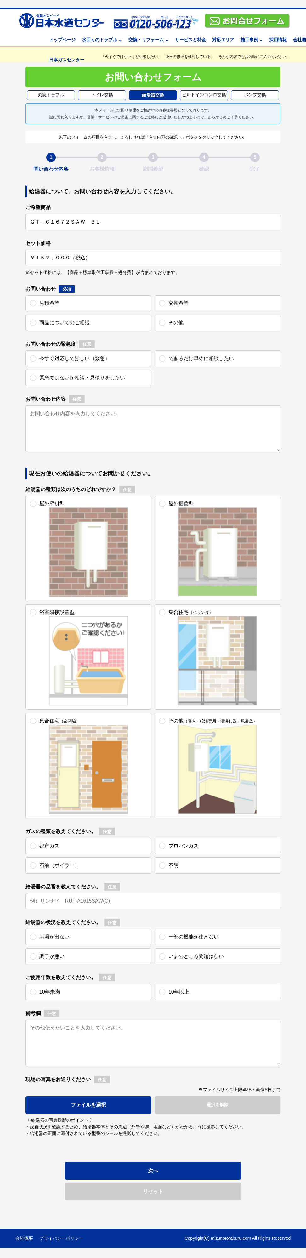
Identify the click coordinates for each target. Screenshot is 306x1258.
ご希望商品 (38, 207)
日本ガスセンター (66, 59)
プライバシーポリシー (61, 1238)
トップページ (62, 39)
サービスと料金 (190, 39)
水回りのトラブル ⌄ (102, 39)
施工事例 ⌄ (252, 39)
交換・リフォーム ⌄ (148, 39)
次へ (153, 1170)
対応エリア (223, 39)
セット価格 (38, 243)
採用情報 (278, 39)
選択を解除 (218, 1104)
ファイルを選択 (88, 1105)
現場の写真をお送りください (58, 1079)
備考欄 (33, 1013)
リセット (153, 1191)
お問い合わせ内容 (46, 399)
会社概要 (24, 1238)
